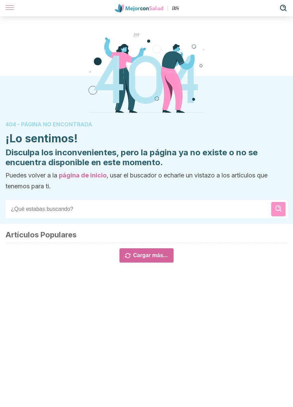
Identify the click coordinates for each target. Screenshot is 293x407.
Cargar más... (146, 255)
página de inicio (83, 175)
